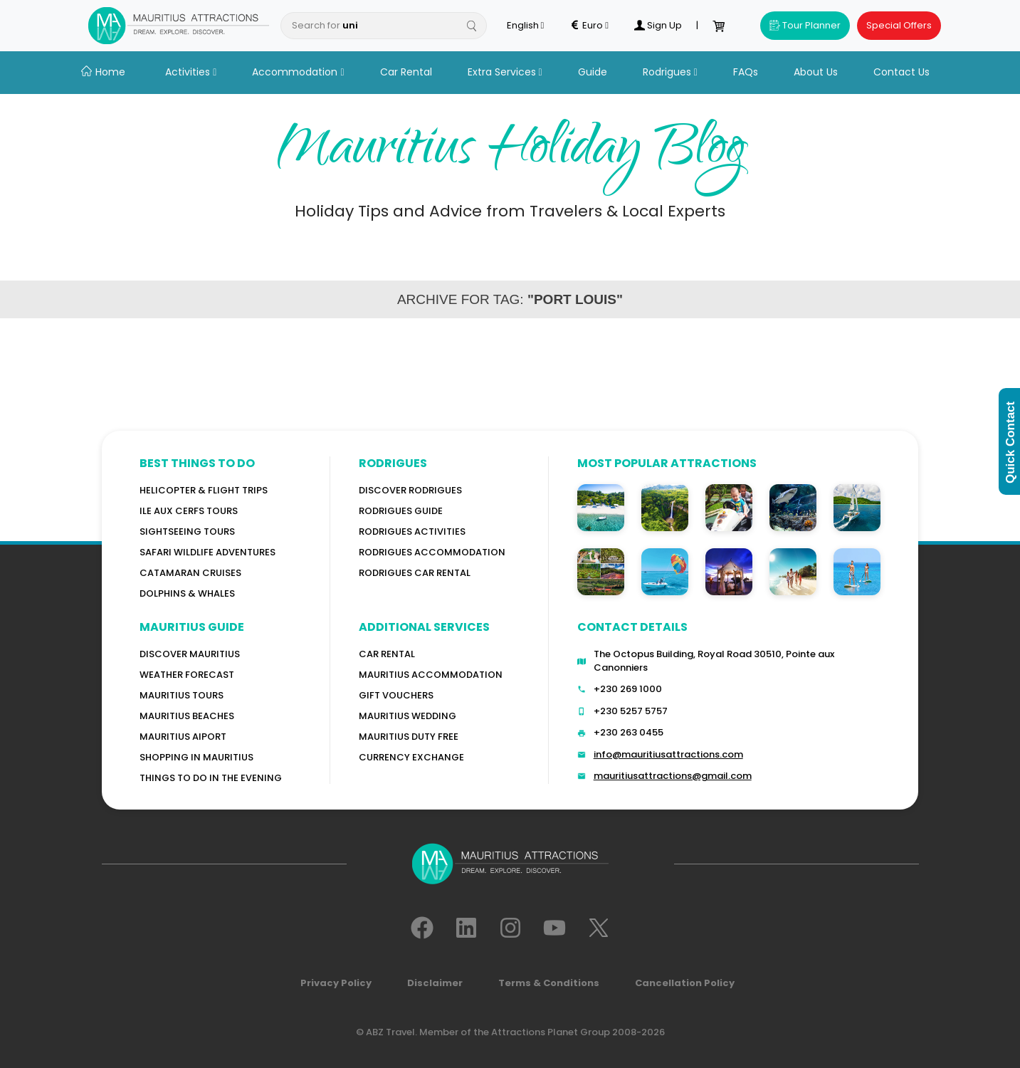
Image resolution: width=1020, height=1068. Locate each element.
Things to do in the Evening (211, 778)
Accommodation (298, 72)
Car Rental (406, 72)
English (526, 25)
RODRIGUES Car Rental (414, 573)
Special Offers (899, 25)
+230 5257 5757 (631, 711)
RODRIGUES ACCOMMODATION (432, 552)
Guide (592, 72)
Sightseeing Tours (187, 531)
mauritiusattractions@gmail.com (673, 776)
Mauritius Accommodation (431, 675)
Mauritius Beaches (187, 716)
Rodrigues (670, 72)
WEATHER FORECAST (187, 675)
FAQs (745, 72)
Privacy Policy (336, 983)
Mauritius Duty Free (408, 737)
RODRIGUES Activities (412, 531)
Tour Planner (805, 25)
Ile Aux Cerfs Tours (189, 511)
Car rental (387, 654)
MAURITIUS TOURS (182, 695)
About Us (816, 72)
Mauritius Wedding (407, 716)
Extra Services (505, 72)
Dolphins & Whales (187, 593)
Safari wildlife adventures (207, 552)
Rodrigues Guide (401, 511)
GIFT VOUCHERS (396, 695)
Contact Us (901, 72)
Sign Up (657, 25)
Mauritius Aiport (183, 737)
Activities (190, 72)
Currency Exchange (411, 757)
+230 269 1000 (628, 689)
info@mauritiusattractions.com (668, 754)
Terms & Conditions (548, 983)
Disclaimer (435, 983)
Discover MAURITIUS (190, 654)
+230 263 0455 (628, 732)
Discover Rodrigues (410, 490)
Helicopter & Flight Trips (204, 490)
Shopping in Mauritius (196, 757)
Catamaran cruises (190, 573)
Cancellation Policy (685, 983)
